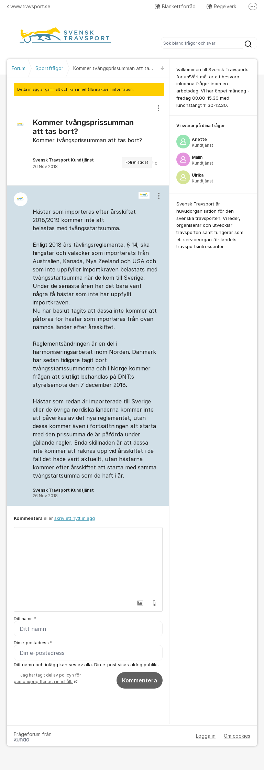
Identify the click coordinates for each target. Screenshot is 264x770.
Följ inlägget (136, 162)
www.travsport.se (28, 6)
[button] (139, 603)
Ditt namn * (25, 618)
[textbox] (88, 561)
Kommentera (139, 680)
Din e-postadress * (33, 642)
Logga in (206, 736)
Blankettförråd (175, 6)
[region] (88, 140)
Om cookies (237, 736)
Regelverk (221, 6)
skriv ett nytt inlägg (74, 518)
